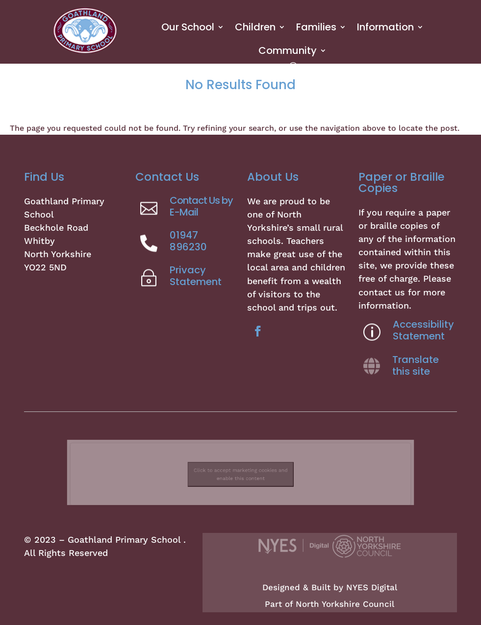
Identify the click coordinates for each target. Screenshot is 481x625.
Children (255, 27)
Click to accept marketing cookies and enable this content (240, 472)
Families (316, 27)
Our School (187, 27)
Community (287, 50)
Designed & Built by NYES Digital (329, 587)
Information (385, 27)
